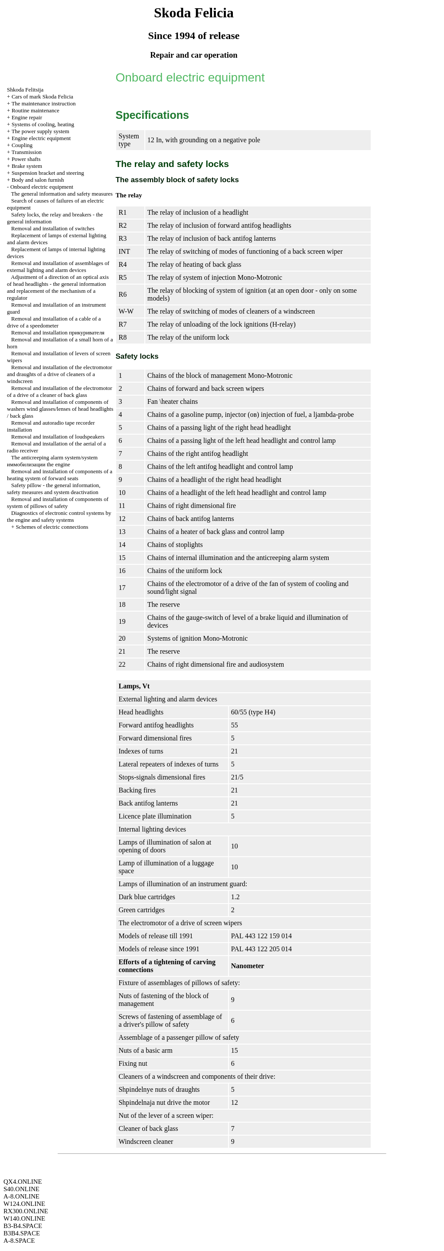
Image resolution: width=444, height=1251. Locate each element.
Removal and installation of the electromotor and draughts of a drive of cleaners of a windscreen (59, 374)
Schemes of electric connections (52, 527)
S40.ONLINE (21, 1189)
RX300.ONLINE (25, 1211)
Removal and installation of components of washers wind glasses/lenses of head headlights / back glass (60, 409)
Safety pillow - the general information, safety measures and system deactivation (54, 488)
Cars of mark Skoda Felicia (42, 96)
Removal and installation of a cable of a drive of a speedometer (54, 322)
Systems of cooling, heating (43, 124)
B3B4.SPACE (21, 1233)
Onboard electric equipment (41, 186)
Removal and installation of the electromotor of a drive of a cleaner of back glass (59, 391)
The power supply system (40, 131)
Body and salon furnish (38, 180)
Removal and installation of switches (53, 228)
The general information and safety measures (62, 193)
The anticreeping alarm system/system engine (52, 461)
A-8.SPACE (19, 1240)
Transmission (26, 152)
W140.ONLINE (24, 1218)
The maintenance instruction (43, 103)
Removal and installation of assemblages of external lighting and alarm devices (58, 266)
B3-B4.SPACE (22, 1225)
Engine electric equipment (41, 138)
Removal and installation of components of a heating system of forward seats (59, 474)
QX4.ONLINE (22, 1181)
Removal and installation (57, 332)
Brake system (27, 166)
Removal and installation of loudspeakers (57, 436)
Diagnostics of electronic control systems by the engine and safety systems (59, 516)
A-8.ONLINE (21, 1196)
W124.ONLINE (24, 1203)
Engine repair (27, 117)
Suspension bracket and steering (48, 173)
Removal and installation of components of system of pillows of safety (57, 502)
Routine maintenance (35, 110)
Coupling (22, 145)
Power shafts (26, 159)
